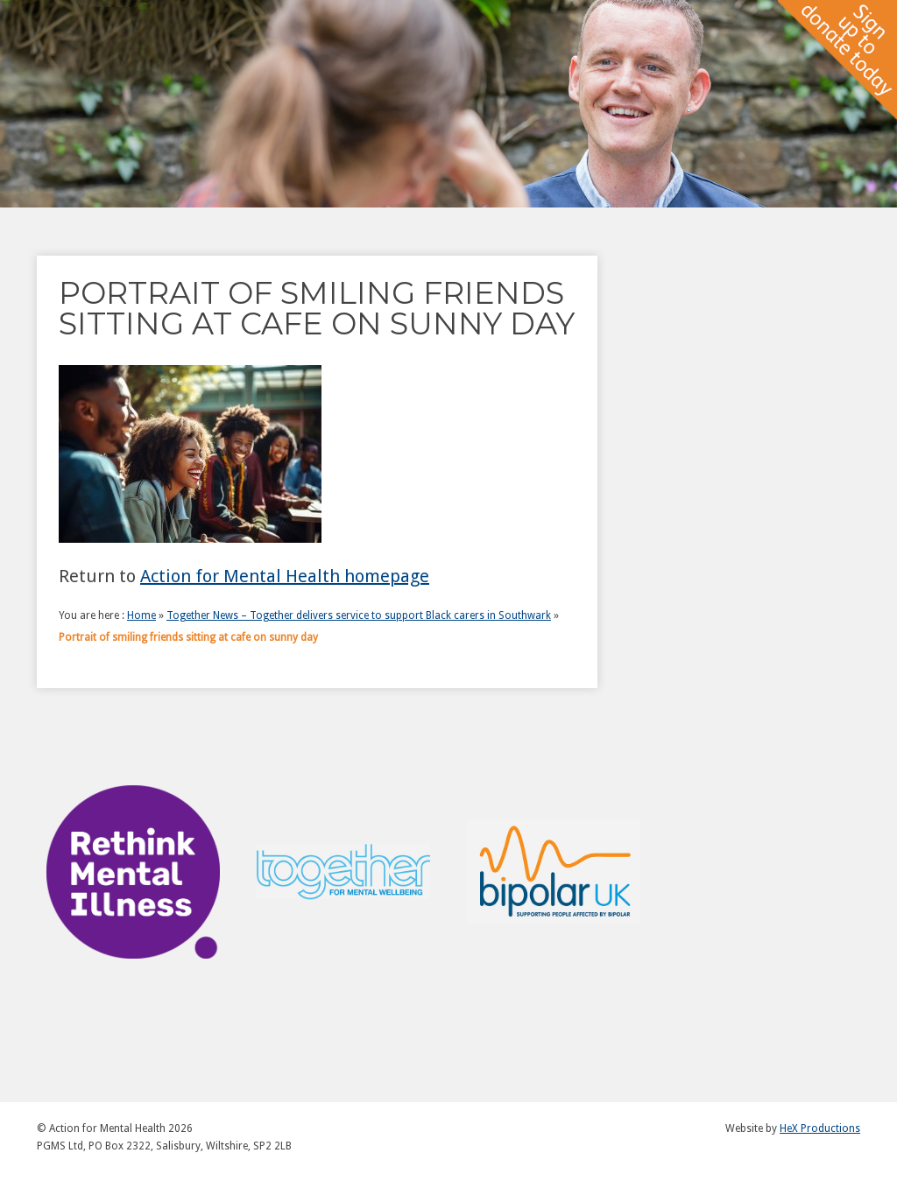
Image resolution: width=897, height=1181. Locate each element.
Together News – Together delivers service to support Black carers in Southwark (358, 615)
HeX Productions (820, 1128)
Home (141, 615)
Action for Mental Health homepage (284, 576)
